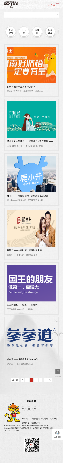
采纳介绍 (31, 401)
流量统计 (35, 423)
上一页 (15, 380)
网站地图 (44, 419)
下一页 (48, 380)
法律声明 (53, 419)
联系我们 (25, 419)
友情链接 (35, 419)
